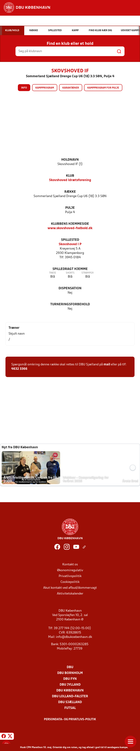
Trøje (52, 273)
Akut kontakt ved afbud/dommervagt (70, 587)
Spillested (70, 240)
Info (24, 88)
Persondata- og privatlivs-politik (70, 719)
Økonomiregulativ (70, 570)
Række (70, 191)
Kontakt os (70, 564)
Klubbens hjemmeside (70, 224)
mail (107, 364)
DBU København (70, 690)
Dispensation (70, 288)
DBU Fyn (70, 679)
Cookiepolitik (70, 582)
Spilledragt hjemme (70, 269)
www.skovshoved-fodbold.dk (70, 228)
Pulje (70, 207)
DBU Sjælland (70, 702)
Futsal (70, 708)
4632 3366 (19, 368)
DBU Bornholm (70, 673)
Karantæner (70, 88)
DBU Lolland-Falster (70, 696)
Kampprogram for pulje (103, 88)
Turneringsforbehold (70, 304)
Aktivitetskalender (70, 593)
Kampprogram (44, 88)
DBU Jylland (70, 684)
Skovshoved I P (70, 244)
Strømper (87, 273)
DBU (70, 667)
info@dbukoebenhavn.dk (74, 637)
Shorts (70, 273)
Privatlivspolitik (70, 576)
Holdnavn (70, 159)
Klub (70, 175)
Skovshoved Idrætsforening (70, 180)
